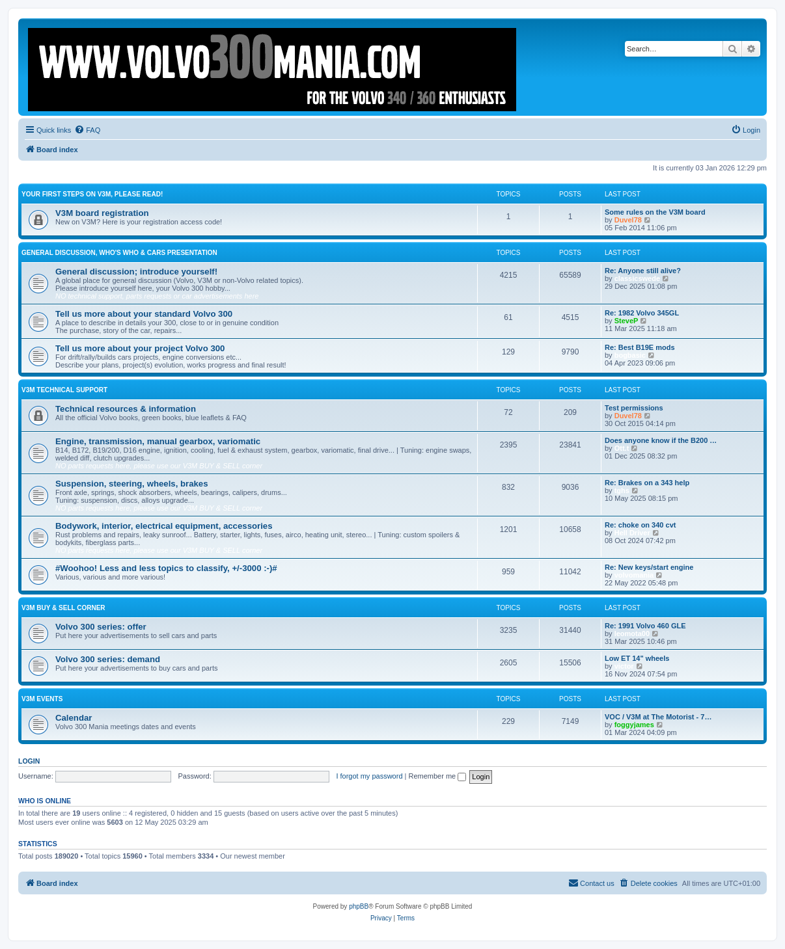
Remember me (437, 776)
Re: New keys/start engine (649, 567)
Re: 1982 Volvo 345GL (642, 313)
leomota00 (632, 633)
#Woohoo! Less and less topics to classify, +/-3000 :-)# (166, 568)
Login (29, 761)
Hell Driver (632, 533)
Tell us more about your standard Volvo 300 (143, 314)
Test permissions (634, 408)
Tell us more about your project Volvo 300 (140, 348)
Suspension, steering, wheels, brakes (131, 483)
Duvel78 (628, 220)
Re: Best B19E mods (640, 347)
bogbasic (630, 355)
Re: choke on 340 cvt (640, 525)
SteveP (626, 321)
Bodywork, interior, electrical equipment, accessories (163, 526)
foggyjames (634, 724)
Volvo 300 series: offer (100, 627)
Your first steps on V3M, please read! (92, 194)
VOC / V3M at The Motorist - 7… (658, 717)
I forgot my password (369, 776)
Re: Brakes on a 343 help (647, 483)
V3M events (41, 698)
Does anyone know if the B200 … (661, 440)
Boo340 (300, 856)
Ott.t (621, 448)
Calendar (73, 718)
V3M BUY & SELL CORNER (63, 607)
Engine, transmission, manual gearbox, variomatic (157, 441)
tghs (621, 490)
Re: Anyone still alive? (643, 270)
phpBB (358, 906)
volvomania (634, 575)
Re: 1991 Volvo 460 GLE (645, 626)
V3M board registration (102, 213)
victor (624, 666)
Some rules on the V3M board (655, 212)
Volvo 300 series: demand (107, 659)
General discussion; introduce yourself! (136, 271)
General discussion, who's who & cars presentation (119, 252)
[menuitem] (87, 130)
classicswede (637, 278)
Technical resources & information (125, 409)
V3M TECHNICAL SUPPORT (64, 390)
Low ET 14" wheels (637, 658)
